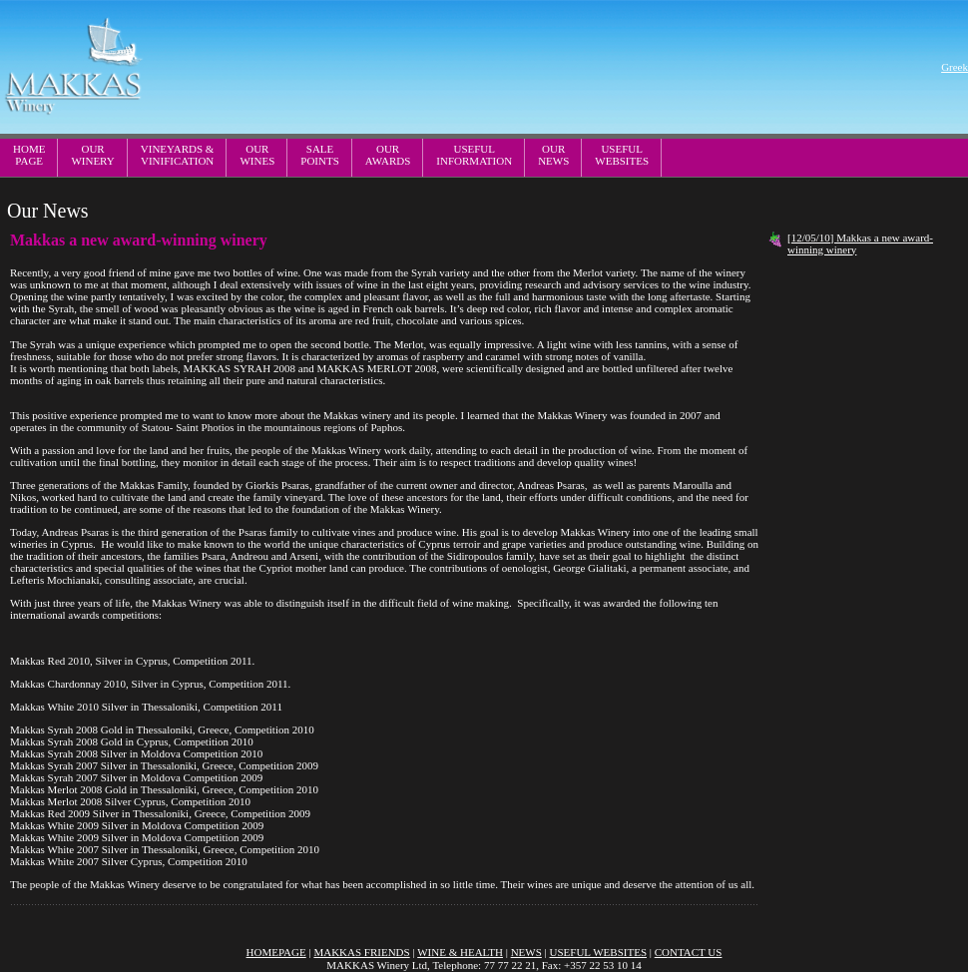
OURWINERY (92, 155)
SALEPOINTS (319, 155)
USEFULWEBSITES (622, 155)
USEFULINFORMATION (474, 155)
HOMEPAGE (29, 155)
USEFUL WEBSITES (598, 952)
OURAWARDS (388, 155)
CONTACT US (689, 952)
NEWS (526, 952)
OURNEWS (553, 155)
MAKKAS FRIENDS (361, 952)
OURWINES (257, 155)
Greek (954, 67)
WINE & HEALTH (460, 952)
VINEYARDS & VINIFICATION (178, 155)
